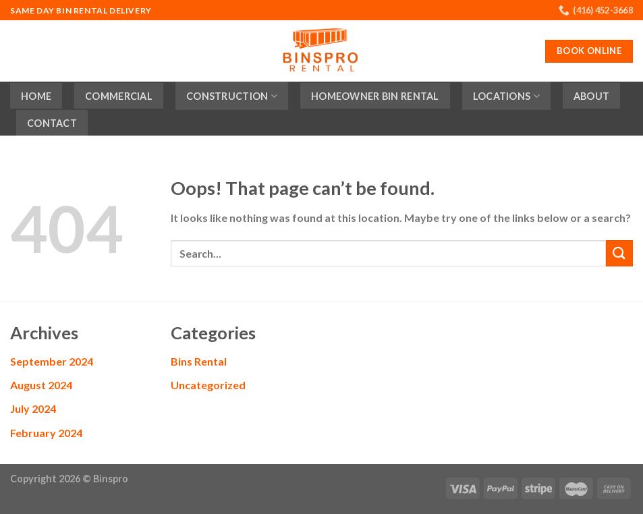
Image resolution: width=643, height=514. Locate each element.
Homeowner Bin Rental (375, 96)
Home (36, 96)
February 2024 (46, 432)
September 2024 (51, 361)
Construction (231, 96)
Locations (506, 96)
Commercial (118, 96)
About (591, 96)
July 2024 (33, 408)
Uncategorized (208, 384)
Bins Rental (199, 361)
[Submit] (619, 253)
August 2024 (41, 384)
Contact (52, 123)
